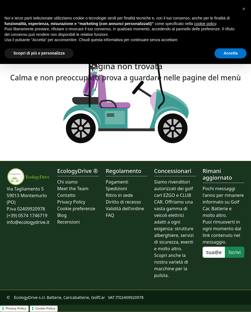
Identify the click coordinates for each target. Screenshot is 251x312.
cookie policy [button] (205, 23)
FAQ (110, 215)
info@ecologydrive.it (28, 222)
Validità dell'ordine (125, 208)
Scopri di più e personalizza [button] (39, 53)
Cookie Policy (45, 308)
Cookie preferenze (76, 208)
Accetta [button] (230, 53)
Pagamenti (117, 182)
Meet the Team (72, 188)
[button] (243, 8)
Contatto (66, 195)
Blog (62, 215)
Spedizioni (116, 188)
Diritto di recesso (123, 202)
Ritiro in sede (119, 195)
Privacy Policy (71, 202)
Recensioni (68, 222)
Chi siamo (67, 182)
